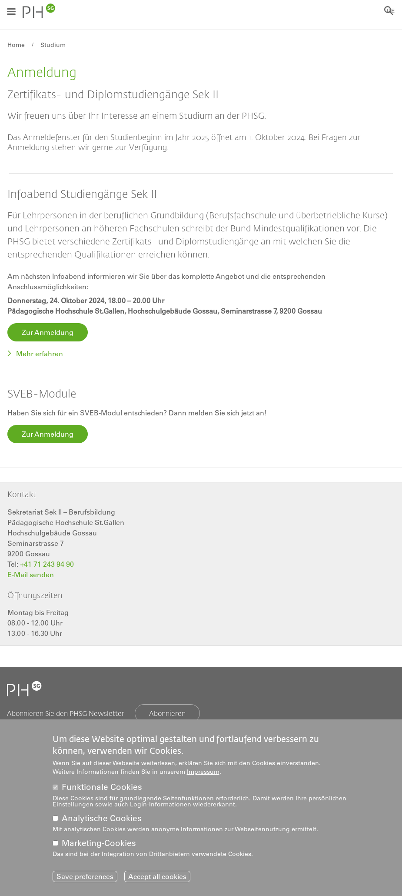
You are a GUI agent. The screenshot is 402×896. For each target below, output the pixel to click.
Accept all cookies (157, 876)
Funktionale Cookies (102, 787)
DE (391, 11)
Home (16, 45)
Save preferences (84, 876)
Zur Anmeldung (47, 332)
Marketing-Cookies (99, 843)
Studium (53, 45)
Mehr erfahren (39, 353)
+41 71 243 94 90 (47, 564)
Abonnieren (167, 713)
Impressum (203, 772)
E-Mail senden (30, 574)
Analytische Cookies (102, 818)
